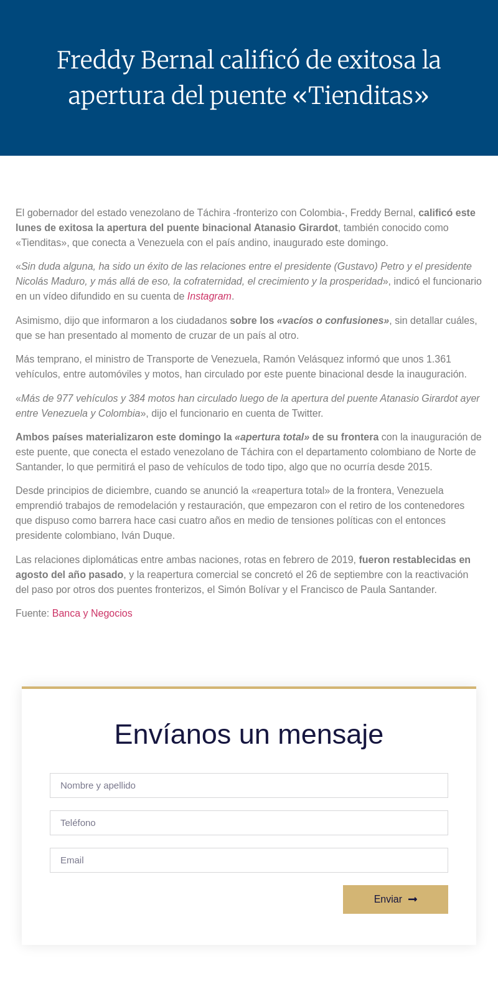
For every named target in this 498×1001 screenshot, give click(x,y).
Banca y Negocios (92, 613)
